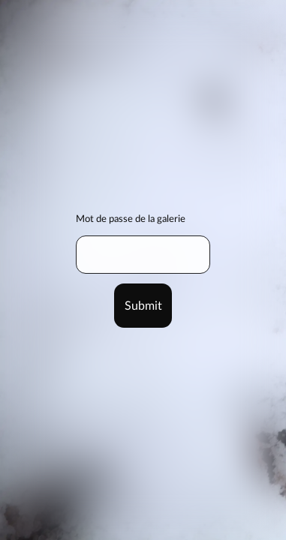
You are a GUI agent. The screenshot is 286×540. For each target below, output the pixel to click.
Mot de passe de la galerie (130, 219)
